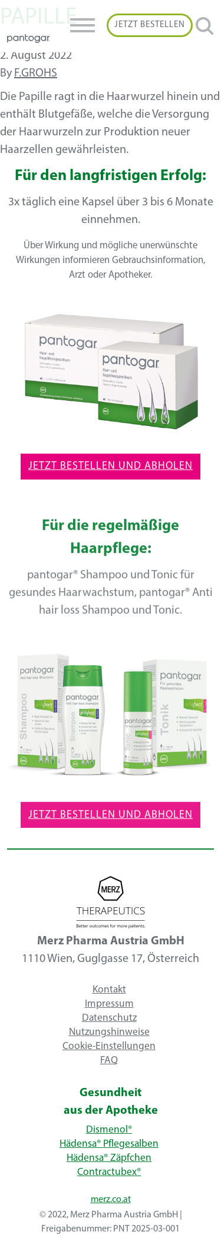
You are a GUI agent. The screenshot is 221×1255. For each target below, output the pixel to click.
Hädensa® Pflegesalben (109, 1144)
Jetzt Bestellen (149, 25)
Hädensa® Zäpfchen (109, 1158)
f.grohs (35, 73)
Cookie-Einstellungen (109, 1045)
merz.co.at (111, 1199)
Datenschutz (109, 1017)
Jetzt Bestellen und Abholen (110, 466)
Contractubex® (109, 1172)
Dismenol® (109, 1130)
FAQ (109, 1060)
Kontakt (109, 989)
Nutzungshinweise (109, 1031)
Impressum (109, 1003)
